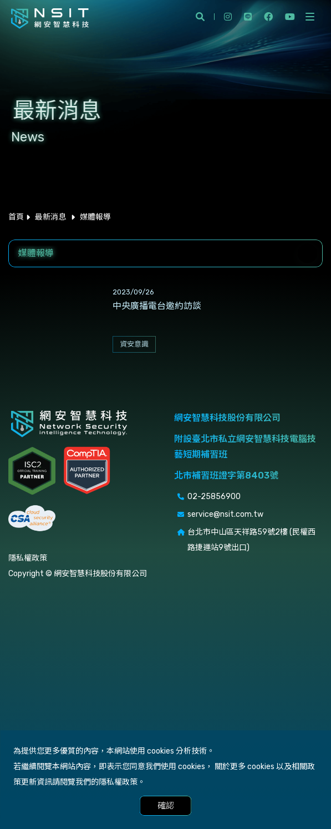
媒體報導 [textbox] (36, 253)
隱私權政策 (27, 558)
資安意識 (134, 344)
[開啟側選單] (310, 17)
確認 (165, 806)
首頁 (16, 217)
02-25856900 (214, 496)
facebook (268, 16)
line (248, 16)
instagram (228, 16)
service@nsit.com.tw (225, 514)
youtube (290, 16)
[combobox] (165, 253)
